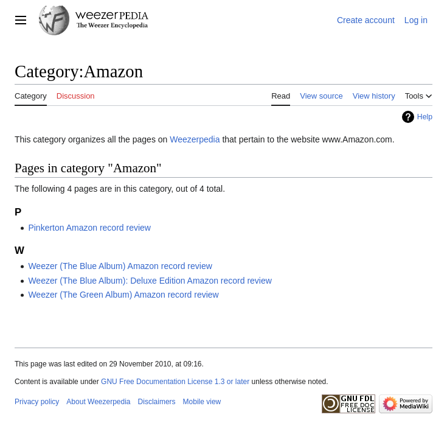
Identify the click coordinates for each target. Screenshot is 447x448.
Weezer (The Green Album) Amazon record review (123, 294)
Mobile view (202, 401)
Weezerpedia (195, 139)
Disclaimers (157, 401)
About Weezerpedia (98, 401)
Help (424, 117)
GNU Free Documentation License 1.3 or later (175, 381)
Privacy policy (37, 401)
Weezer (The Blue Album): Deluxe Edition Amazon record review (149, 280)
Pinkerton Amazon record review (89, 228)
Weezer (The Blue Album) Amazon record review (120, 266)
